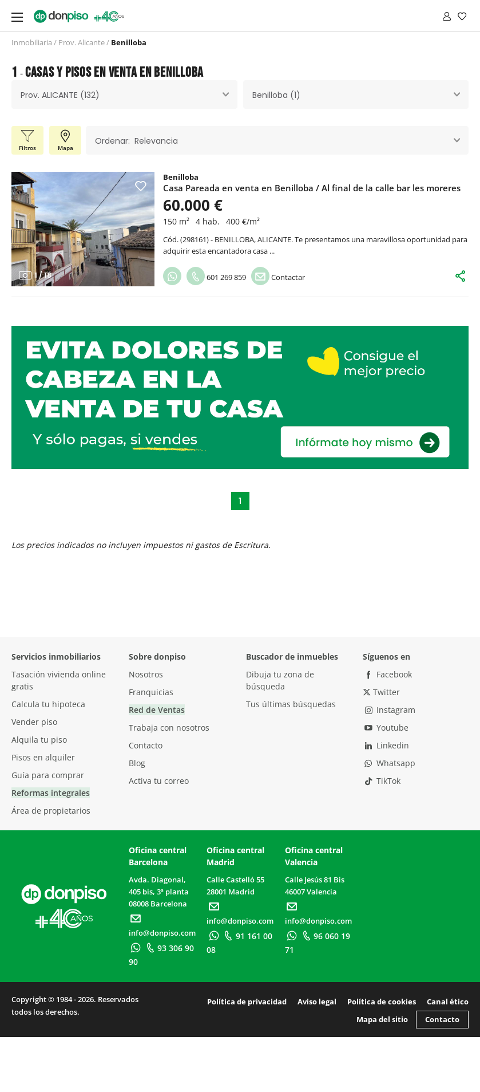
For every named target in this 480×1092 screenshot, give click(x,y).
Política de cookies (381, 1001)
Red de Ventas (157, 709)
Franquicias (151, 692)
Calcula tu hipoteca (48, 704)
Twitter (381, 692)
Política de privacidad (247, 1001)
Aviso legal (316, 1001)
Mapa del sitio (382, 1019)
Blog (137, 763)
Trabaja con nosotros (169, 727)
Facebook (387, 674)
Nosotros (146, 674)
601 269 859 (216, 277)
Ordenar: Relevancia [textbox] (136, 141)
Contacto (145, 745)
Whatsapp (389, 763)
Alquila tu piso (39, 739)
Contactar (278, 277)
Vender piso (34, 721)
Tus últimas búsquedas (291, 704)
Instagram (389, 709)
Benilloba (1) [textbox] (276, 95)
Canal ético (448, 1001)
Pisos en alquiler (43, 757)
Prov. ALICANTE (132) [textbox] (60, 95)
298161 (195, 239)
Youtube (385, 727)
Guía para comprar (47, 775)
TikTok (381, 780)
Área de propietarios (50, 810)
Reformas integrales (50, 792)
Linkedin (386, 745)
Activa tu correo (159, 780)
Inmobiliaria (31, 42)
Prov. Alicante (81, 42)
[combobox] (124, 94)
